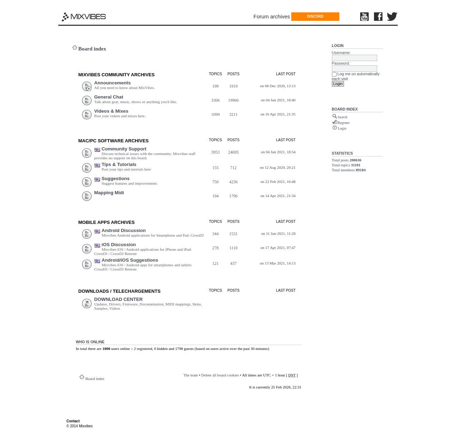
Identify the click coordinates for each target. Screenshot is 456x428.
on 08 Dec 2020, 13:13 (278, 86)
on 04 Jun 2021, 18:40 (278, 100)
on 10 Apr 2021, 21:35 (278, 114)
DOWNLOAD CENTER (118, 299)
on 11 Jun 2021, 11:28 (278, 233)
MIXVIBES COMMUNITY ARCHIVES (116, 74)
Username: (341, 52)
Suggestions (116, 178)
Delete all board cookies (220, 375)
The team (190, 375)
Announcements (112, 82)
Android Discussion (124, 230)
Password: (341, 63)
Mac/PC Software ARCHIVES (113, 140)
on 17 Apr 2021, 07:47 (278, 247)
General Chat (108, 97)
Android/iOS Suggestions (130, 260)
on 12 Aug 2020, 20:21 (278, 167)
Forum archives (271, 16)
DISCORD (315, 16)
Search (342, 117)
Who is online (90, 342)
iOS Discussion (119, 244)
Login (338, 45)
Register (344, 123)
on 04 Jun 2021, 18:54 (278, 152)
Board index (92, 49)
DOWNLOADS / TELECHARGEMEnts (119, 291)
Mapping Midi (109, 192)
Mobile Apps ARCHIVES (106, 222)
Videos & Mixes (111, 111)
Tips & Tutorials (119, 164)
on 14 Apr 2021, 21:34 (278, 196)
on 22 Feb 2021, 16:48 (278, 181)
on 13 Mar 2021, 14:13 (278, 263)
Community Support (124, 148)
